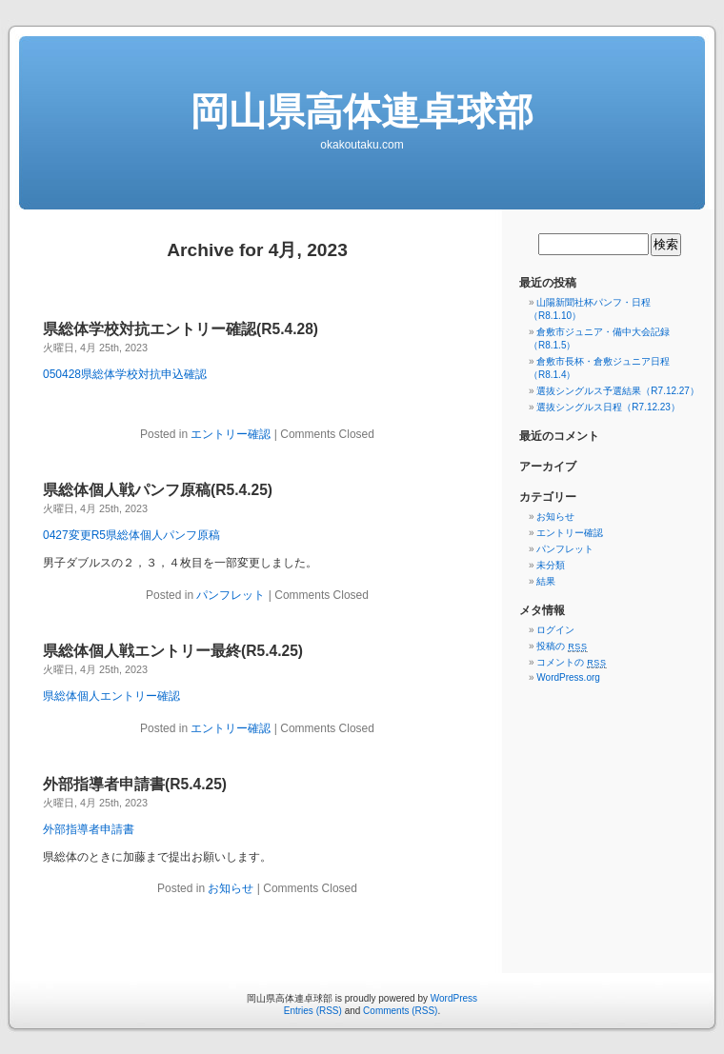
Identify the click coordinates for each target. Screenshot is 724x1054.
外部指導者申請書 (88, 829)
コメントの (571, 662)
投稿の (561, 646)
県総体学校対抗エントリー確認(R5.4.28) (180, 329)
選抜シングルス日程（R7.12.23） (608, 407)
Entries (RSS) (313, 1010)
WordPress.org (568, 677)
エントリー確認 (231, 434)
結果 (545, 581)
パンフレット (230, 595)
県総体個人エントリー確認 (111, 696)
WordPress (454, 998)
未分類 (550, 565)
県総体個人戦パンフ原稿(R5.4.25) (157, 490)
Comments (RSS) (400, 1010)
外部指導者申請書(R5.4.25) (135, 784)
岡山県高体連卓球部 (362, 111)
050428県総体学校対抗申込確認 (125, 374)
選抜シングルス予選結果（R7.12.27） (617, 391)
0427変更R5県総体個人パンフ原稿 (131, 535)
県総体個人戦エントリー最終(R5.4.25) (173, 651)
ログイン (555, 630)
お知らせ (230, 888)
